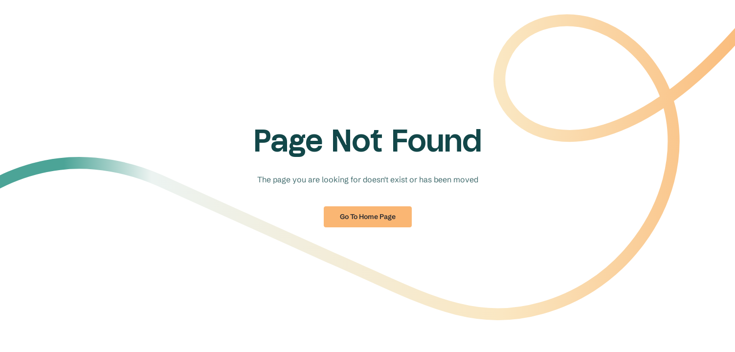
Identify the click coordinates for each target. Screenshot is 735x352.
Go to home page (368, 216)
